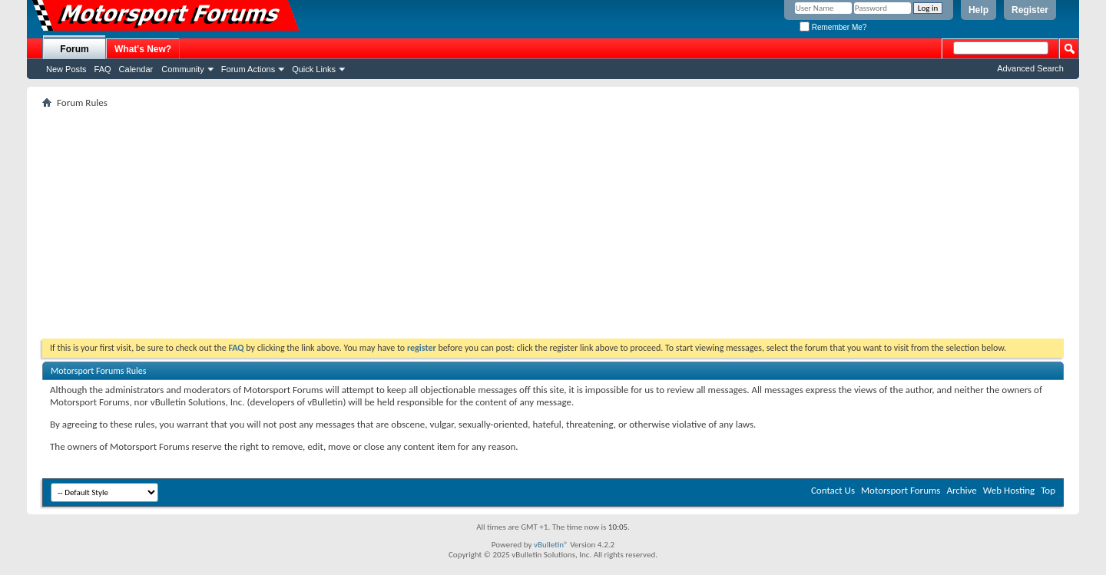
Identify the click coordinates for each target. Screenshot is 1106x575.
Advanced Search (1030, 68)
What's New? (142, 49)
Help (978, 10)
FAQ (102, 69)
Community (182, 69)
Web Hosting (1009, 490)
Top (1048, 490)
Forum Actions (248, 69)
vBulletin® (551, 545)
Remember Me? (833, 27)
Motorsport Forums (900, 490)
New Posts (66, 69)
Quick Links (314, 69)
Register (1030, 10)
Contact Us (833, 490)
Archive (961, 490)
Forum (74, 49)
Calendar (136, 69)
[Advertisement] (553, 223)
